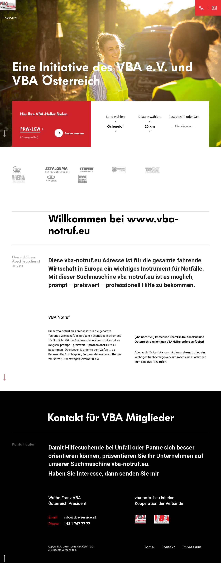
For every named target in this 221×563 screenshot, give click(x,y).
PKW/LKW (30, 129)
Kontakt (156, 7)
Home (134, 7)
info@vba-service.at (80, 508)
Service (11, 18)
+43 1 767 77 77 (77, 514)
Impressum (181, 7)
